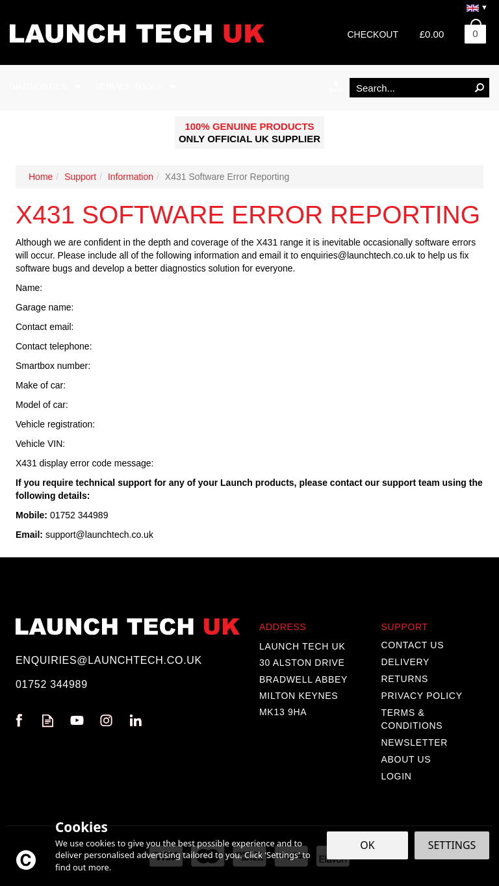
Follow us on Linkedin (135, 721)
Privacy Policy (422, 695)
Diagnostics (38, 87)
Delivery (405, 662)
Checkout (372, 34)
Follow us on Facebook (18, 721)
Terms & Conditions (412, 719)
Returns (405, 679)
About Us (406, 759)
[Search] (410, 87)
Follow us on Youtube (77, 721)
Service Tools (128, 87)
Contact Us (412, 645)
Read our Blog (48, 721)
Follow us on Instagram (106, 721)
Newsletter (414, 742)
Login (396, 776)
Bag (470, 31)
